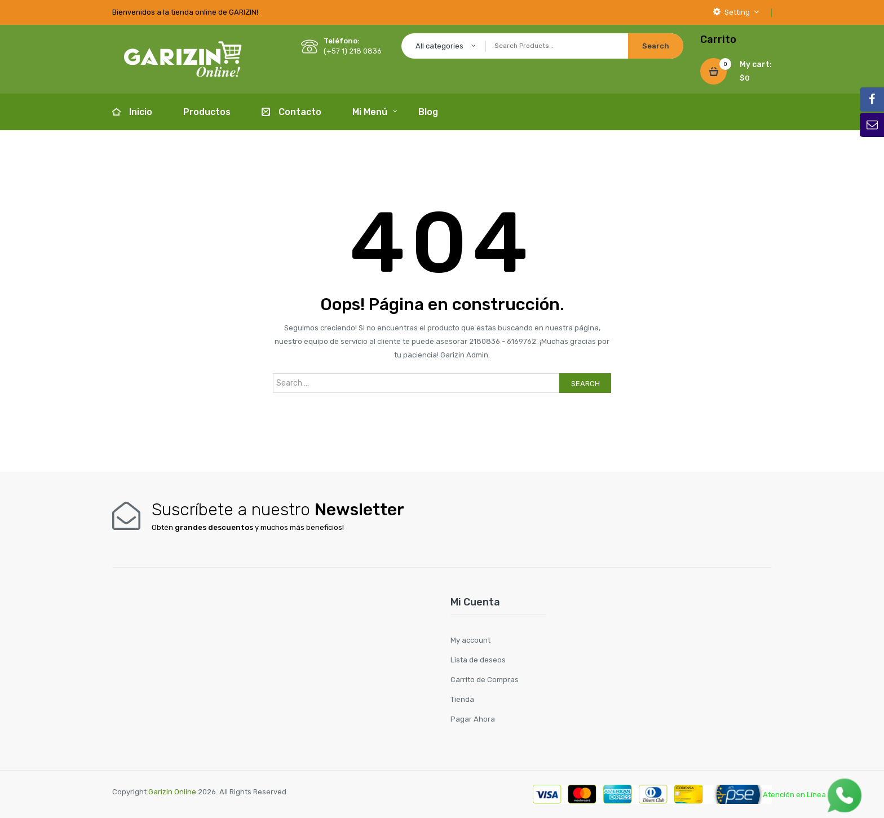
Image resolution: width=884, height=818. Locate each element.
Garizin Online (172, 792)
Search (585, 383)
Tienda (462, 699)
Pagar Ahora (472, 719)
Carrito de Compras (484, 679)
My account (470, 640)
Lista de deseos (478, 660)
